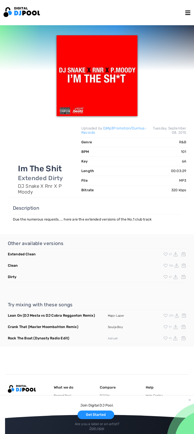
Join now (96, 428)
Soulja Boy (115, 327)
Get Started (96, 415)
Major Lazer (116, 315)
